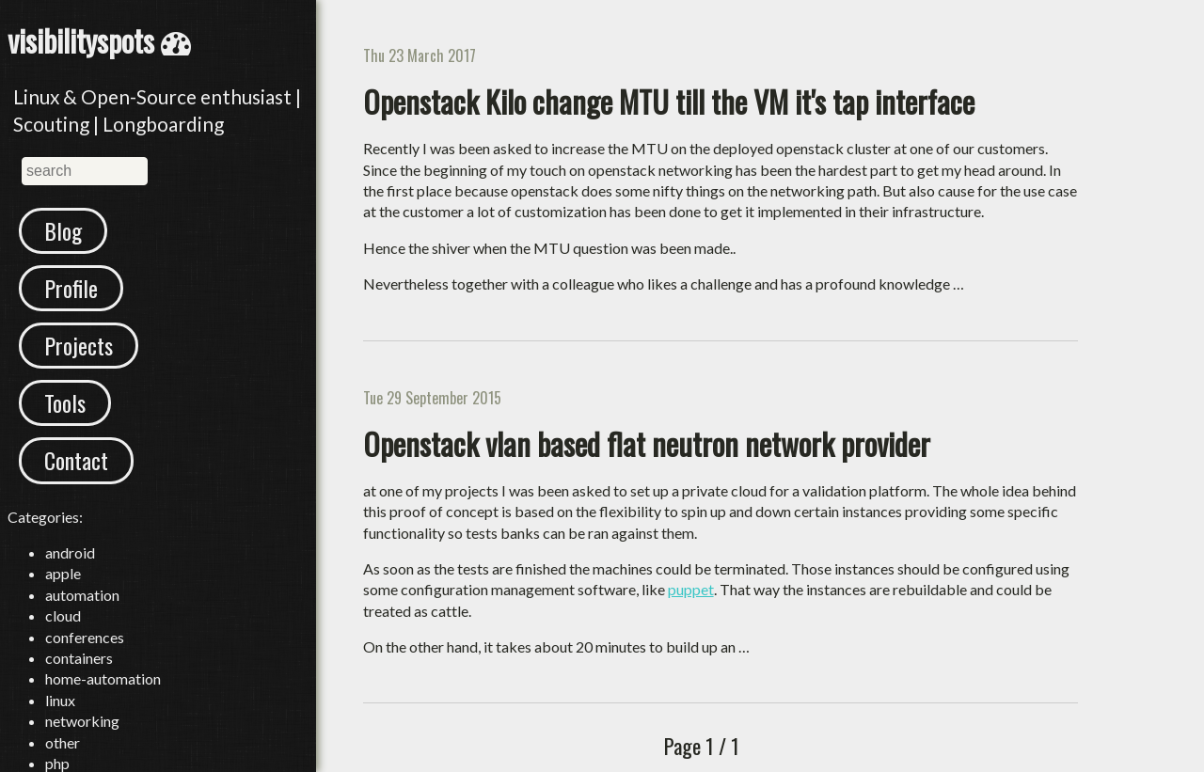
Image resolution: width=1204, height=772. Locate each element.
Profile (71, 288)
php (57, 763)
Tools (65, 402)
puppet (691, 589)
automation (82, 595)
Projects (78, 345)
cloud (63, 615)
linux (60, 700)
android (70, 552)
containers (79, 658)
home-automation (103, 678)
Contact (76, 460)
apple (63, 573)
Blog (63, 230)
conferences (84, 637)
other (62, 742)
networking (82, 721)
